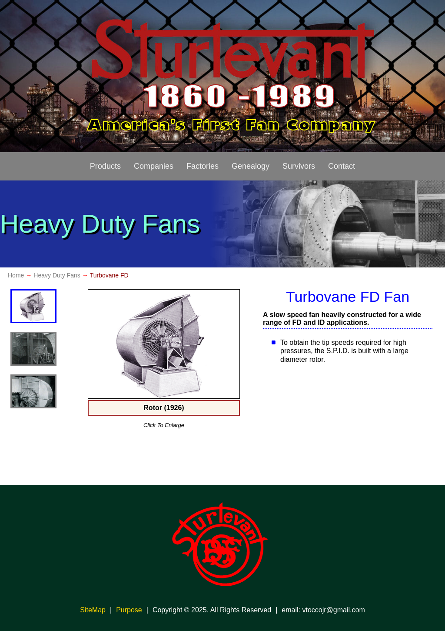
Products (105, 166)
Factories (202, 166)
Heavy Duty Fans (56, 275)
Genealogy (250, 166)
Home (16, 275)
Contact (341, 166)
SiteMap (93, 610)
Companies (153, 166)
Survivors (298, 166)
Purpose (129, 610)
